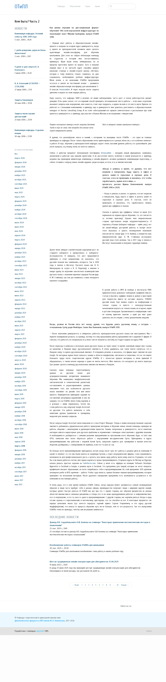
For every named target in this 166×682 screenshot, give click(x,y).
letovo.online (64, 89)
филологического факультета (27, 667)
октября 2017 (20, 467)
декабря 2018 (20, 411)
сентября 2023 (21, 265)
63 (117, 632)
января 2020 (20, 373)
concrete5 (40, 678)
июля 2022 (19, 291)
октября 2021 (20, 321)
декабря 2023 (20, 252)
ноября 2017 (20, 463)
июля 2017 (19, 476)
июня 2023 (19, 270)
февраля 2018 (20, 450)
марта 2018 (20, 446)
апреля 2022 (20, 300)
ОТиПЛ (21, 6)
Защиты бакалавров (24, 100)
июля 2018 (19, 428)
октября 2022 (20, 282)
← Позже (75, 632)
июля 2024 (19, 222)
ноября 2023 (20, 257)
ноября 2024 (20, 209)
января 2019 (20, 407)
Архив (97, 6)
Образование (75, 6)
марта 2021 (19, 334)
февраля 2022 (21, 304)
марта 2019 (19, 398)
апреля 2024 (20, 235)
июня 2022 (19, 295)
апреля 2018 (20, 441)
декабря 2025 (20, 171)
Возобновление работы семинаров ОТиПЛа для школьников (77, 592)
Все (16, 154)
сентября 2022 (21, 287)
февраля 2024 (21, 244)
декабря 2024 (20, 205)
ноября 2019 (20, 381)
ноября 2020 (20, 347)
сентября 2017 (21, 471)
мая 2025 (19, 192)
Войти (149, 678)
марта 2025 (20, 197)
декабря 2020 (21, 343)
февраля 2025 (21, 201)
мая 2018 (18, 437)
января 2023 (20, 278)
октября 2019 (20, 386)
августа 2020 (20, 360)
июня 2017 (19, 480)
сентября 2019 (21, 390)
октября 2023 (20, 261)
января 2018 (20, 454)
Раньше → (125, 632)
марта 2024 (20, 240)
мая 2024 (19, 231)
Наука (87, 6)
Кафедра (61, 6)
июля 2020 (19, 364)
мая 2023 (19, 274)
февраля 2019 (20, 403)
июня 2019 (19, 394)
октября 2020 (20, 351)
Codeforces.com (89, 510)
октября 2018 (20, 420)
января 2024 (20, 248)
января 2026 (20, 167)
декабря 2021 (20, 313)
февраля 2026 (21, 162)
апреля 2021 (20, 330)
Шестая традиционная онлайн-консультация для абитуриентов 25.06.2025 (84, 608)
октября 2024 (20, 214)
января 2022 (20, 308)
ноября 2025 (20, 175)
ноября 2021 (20, 317)
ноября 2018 (20, 416)
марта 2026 (20, 158)
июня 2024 (19, 227)
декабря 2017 (20, 459)
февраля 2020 (21, 368)
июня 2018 (19, 433)
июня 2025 (19, 188)
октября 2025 (20, 179)
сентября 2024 (21, 218)
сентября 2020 (21, 355)
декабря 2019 (20, 377)
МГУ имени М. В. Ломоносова (52, 667)
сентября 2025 (21, 184)
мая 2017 (18, 484)
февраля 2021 (20, 338)
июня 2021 (19, 325)
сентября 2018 (21, 424)
